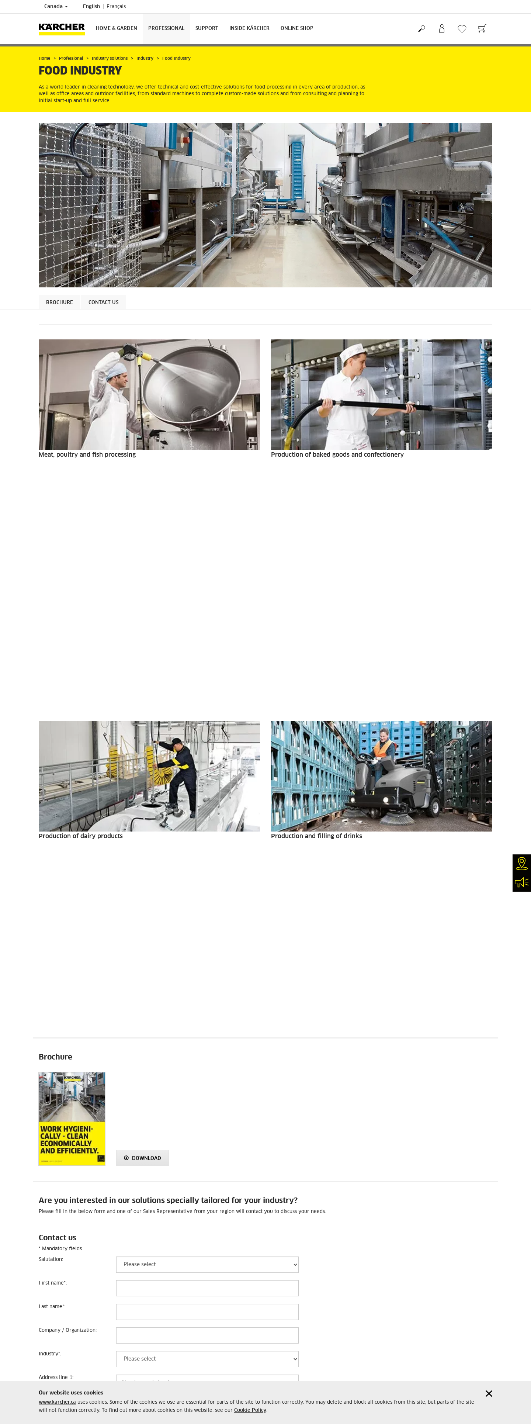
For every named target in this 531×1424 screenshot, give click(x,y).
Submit (282, 1222)
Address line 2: (56, 986)
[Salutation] (207, 849)
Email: (47, 1104)
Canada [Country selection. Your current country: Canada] (56, 6)
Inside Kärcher (249, 28)
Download (142, 743)
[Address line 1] (207, 967)
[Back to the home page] (64, 29)
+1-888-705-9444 (175, 1325)
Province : (51, 1033)
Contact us (103, 302)
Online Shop (297, 28)
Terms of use (52, 1287)
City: (45, 1009)
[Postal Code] (207, 1062)
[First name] (207, 873)
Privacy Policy (55, 1296)
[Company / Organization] (207, 920)
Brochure (59, 302)
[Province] (207, 1038)
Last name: (52, 891)
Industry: (50, 938)
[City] (207, 1014)
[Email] (207, 1109)
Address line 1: (56, 962)
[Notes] (207, 1132)
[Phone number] (207, 1085)
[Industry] (207, 944)
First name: (53, 867)
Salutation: (51, 844)
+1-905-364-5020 (175, 1350)
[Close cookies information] (489, 1393)
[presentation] (163, 1196)
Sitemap (48, 1323)
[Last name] (207, 896)
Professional (166, 28)
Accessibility (53, 1314)
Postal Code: (53, 1056)
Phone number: (57, 1080)
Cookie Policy (250, 1410)
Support (206, 28)
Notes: (46, 1127)
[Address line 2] (207, 991)
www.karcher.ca (57, 1402)
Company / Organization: (68, 915)
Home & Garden (116, 28)
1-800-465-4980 (176, 1300)
